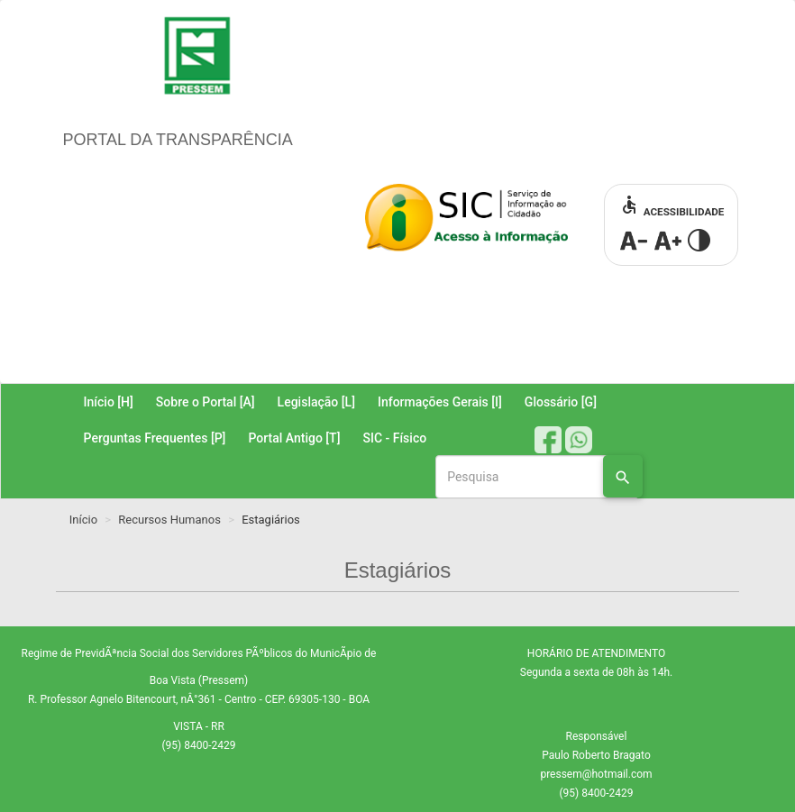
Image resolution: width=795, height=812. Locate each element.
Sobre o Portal (205, 402)
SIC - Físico (394, 438)
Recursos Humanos (169, 519)
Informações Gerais (440, 402)
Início (108, 402)
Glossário (561, 402)
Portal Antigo (294, 438)
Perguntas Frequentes (155, 438)
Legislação (316, 402)
